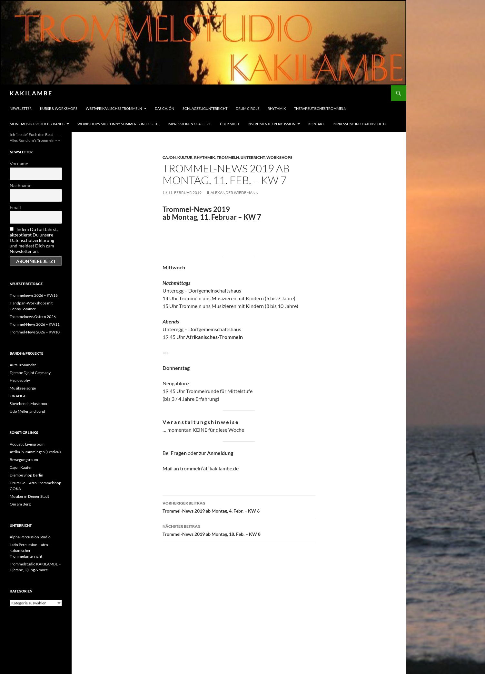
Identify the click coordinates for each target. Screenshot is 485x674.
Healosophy (20, 380)
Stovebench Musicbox (28, 403)
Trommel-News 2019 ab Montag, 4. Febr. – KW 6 (239, 506)
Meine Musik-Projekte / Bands (37, 124)
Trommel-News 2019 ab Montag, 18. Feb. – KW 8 (239, 530)
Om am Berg (20, 504)
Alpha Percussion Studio (30, 536)
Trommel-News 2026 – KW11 (35, 324)
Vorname (19, 163)
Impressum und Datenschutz (359, 124)
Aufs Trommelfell (24, 364)
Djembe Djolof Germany (30, 372)
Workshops (279, 157)
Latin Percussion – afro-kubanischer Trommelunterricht (29, 550)
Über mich (229, 124)
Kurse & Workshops (58, 108)
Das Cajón (164, 108)
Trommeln (228, 157)
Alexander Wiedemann (234, 192)
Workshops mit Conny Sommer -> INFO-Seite (118, 124)
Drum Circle (247, 108)
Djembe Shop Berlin (26, 475)
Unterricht (253, 157)
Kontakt (316, 124)
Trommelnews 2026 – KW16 (34, 295)
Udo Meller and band (27, 411)
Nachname (20, 185)
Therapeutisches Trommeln (320, 108)
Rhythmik (277, 108)
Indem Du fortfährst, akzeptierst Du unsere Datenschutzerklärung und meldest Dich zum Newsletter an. (34, 240)
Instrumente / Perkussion (271, 124)
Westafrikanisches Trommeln (114, 108)
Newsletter (21, 108)
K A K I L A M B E (31, 93)
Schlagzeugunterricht (205, 108)
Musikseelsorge (23, 388)
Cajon (169, 157)
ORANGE (18, 395)
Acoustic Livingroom (27, 444)
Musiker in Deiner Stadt (29, 496)
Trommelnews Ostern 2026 (33, 316)
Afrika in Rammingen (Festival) (35, 451)
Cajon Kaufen (21, 467)
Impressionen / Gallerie (190, 124)
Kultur (185, 157)
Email (15, 207)
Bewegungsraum (24, 459)
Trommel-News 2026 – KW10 (35, 332)
